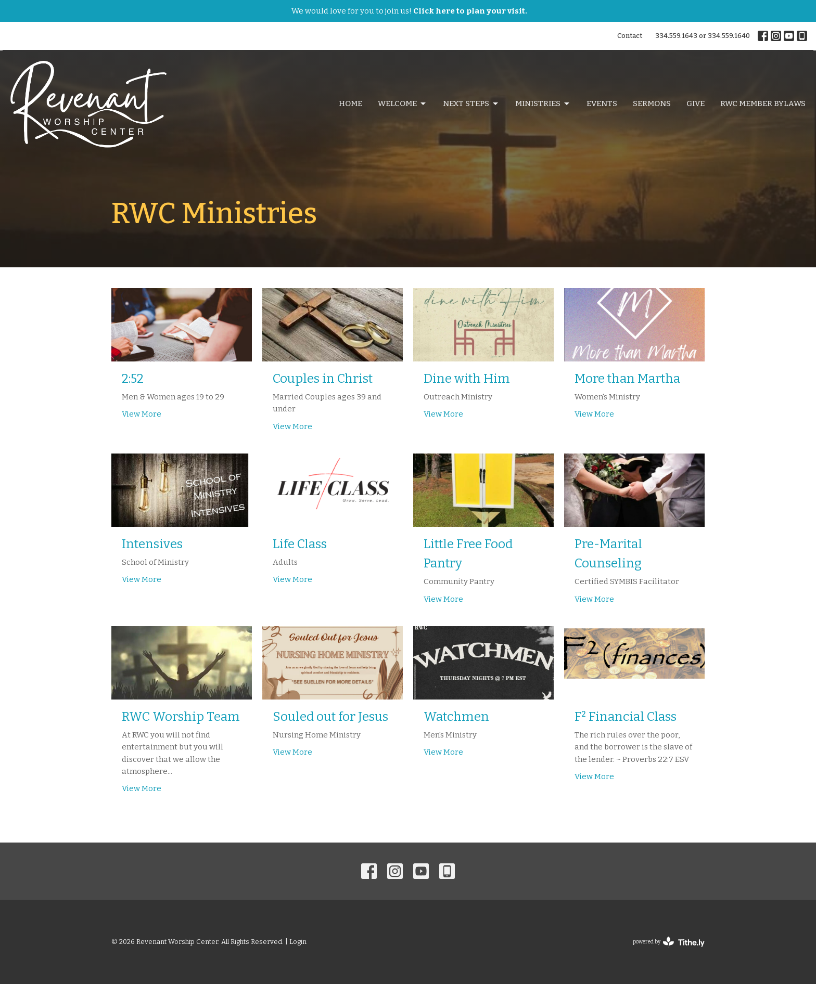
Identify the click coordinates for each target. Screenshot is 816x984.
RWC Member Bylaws (763, 103)
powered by (669, 942)
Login (298, 942)
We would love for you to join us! (409, 11)
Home (350, 103)
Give (695, 103)
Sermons (652, 103)
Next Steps (471, 104)
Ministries (543, 104)
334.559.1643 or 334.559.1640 (702, 36)
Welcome (402, 104)
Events (601, 103)
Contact (629, 36)
